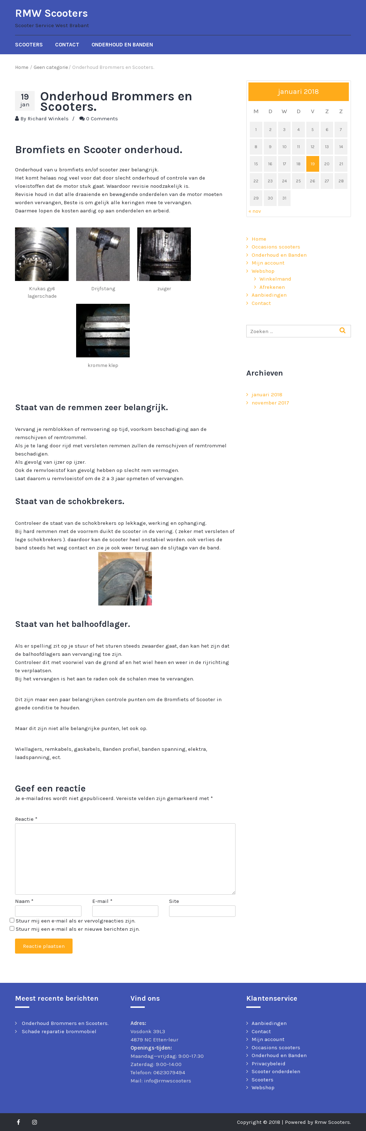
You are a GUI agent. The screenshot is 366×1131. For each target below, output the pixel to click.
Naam (24, 901)
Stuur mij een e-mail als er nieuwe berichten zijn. (78, 929)
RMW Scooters (51, 13)
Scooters (29, 44)
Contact (67, 44)
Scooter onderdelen (276, 1071)
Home (259, 239)
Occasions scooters (276, 246)
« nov (254, 211)
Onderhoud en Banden (122, 44)
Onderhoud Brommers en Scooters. (65, 1023)
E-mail (102, 901)
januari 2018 (267, 394)
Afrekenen (272, 287)
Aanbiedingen (269, 295)
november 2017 (270, 402)
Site (174, 901)
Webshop (263, 271)
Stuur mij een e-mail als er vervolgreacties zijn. (75, 921)
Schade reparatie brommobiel (59, 1031)
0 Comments (102, 118)
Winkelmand (275, 279)
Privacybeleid (269, 1063)
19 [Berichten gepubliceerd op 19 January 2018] (313, 163)
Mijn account (268, 263)
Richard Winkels (48, 118)
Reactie (26, 819)
